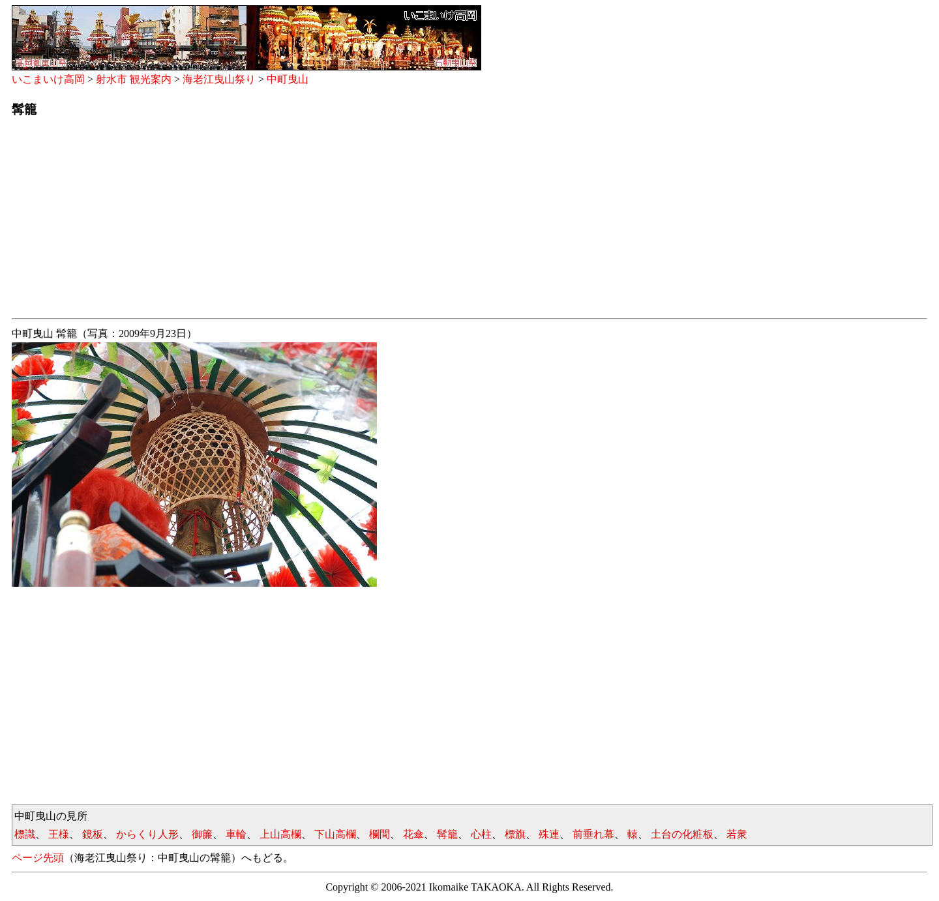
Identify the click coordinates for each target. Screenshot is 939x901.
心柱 (481, 834)
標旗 (515, 834)
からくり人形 (147, 834)
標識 (24, 834)
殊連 (549, 834)
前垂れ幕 (593, 834)
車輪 (236, 834)
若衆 (736, 834)
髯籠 (447, 834)
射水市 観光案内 (133, 79)
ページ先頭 (38, 857)
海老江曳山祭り (219, 79)
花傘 (413, 834)
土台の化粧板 (682, 834)
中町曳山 (287, 79)
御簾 (202, 834)
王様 (58, 834)
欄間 (379, 834)
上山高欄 (280, 834)
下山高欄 (335, 834)
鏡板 (92, 834)
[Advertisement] (403, 221)
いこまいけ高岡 (48, 79)
